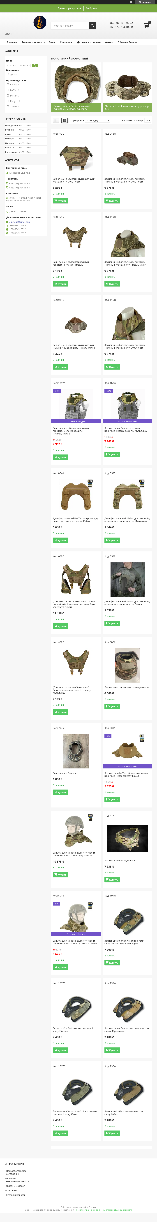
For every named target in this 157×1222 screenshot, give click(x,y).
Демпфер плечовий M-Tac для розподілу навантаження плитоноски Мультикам (127, 519)
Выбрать (91, 8)
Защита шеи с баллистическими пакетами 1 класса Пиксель (71, 263)
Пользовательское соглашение (16, 1172)
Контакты (66, 42)
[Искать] (92, 25)
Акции (109, 42)
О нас (52, 42)
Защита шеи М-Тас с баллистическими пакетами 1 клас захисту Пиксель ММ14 (75, 942)
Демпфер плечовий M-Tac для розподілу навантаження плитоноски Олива (127, 602)
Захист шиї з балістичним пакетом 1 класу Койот (124, 1112)
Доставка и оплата (89, 42)
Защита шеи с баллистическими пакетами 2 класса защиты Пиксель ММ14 (71, 431)
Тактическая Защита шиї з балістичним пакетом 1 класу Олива (75, 1112)
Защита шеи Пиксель (65, 773)
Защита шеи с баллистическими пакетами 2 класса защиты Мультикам (125, 429)
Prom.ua (92, 1207)
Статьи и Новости (15, 1194)
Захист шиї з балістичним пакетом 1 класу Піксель (73, 1029)
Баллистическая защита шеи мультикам (126, 687)
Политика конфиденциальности (17, 1180)
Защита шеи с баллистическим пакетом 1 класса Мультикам (127, 1029)
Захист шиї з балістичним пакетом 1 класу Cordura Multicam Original (124, 942)
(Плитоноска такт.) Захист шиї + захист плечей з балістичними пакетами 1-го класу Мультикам (75, 604)
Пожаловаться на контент (88, 1210)
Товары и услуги (32, 42)
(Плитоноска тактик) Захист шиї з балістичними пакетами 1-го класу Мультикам (72, 690)
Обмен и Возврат (128, 42)
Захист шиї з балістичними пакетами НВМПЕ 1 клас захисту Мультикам (124, 180)
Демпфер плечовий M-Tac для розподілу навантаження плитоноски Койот (76, 519)
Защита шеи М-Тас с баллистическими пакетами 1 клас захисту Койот (126, 774)
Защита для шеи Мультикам (120, 860)
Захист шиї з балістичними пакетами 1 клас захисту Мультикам (74, 180)
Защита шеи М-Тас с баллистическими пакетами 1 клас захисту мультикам (74, 854)
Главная (12, 42)
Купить (62, 200)
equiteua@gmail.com (19, 222)
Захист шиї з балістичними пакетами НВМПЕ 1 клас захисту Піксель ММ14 (125, 263)
